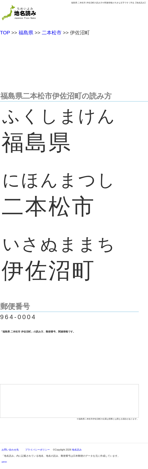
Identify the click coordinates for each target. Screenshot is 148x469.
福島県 (25, 32)
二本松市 (52, 32)
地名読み (77, 449)
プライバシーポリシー (37, 449)
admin (4, 462)
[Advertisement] (74, 62)
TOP (5, 32)
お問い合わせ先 (10, 449)
